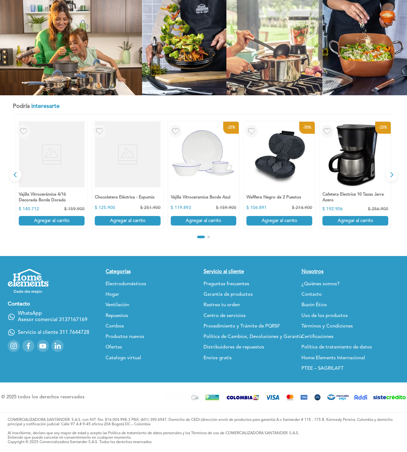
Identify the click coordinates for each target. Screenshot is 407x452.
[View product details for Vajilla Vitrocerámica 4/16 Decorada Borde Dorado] (52, 175)
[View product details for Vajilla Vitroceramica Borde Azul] (204, 175)
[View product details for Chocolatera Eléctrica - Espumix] (128, 175)
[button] (201, 237)
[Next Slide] (392, 175)
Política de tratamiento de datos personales (145, 433)
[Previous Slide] (15, 175)
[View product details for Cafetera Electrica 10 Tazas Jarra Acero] (355, 175)
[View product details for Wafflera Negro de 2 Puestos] (279, 175)
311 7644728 (74, 332)
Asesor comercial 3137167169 (52, 319)
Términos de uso (205, 433)
